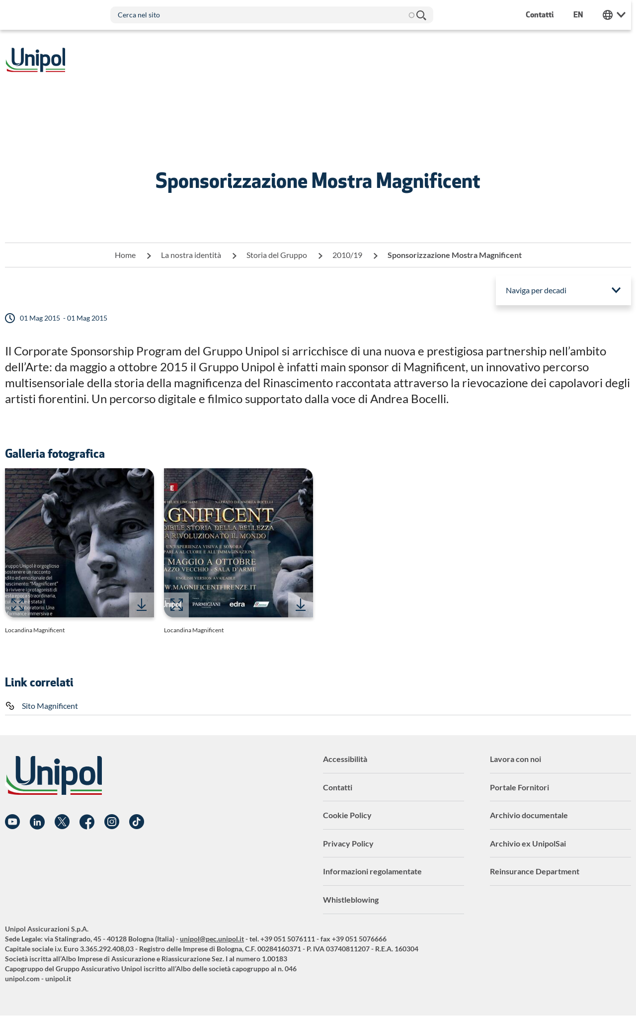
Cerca (421, 14)
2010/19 (347, 254)
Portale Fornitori (519, 787)
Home (125, 254)
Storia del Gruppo (276, 254)
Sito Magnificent (50, 705)
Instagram (111, 822)
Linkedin (37, 822)
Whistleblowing (351, 899)
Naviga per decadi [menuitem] (536, 290)
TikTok (136, 822)
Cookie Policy (347, 815)
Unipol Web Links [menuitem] (619, 15)
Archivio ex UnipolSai (528, 843)
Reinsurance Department (534, 871)
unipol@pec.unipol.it (212, 938)
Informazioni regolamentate (372, 871)
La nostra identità (191, 254)
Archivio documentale (529, 815)
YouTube (12, 822)
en (583, 14)
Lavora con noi (515, 758)
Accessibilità (345, 758)
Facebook (87, 822)
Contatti (337, 787)
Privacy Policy (348, 843)
